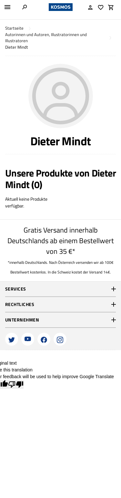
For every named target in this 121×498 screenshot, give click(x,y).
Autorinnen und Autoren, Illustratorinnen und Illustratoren (46, 38)
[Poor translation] (16, 384)
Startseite (14, 28)
